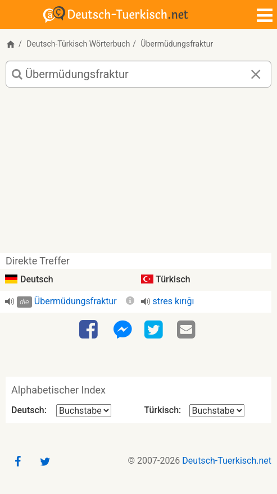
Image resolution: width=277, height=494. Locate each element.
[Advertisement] (138, 174)
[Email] (187, 330)
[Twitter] (155, 330)
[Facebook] (89, 330)
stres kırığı (173, 301)
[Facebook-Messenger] (122, 330)
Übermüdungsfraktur (75, 301)
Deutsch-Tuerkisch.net (226, 460)
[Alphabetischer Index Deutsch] (83, 410)
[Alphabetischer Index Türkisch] (216, 410)
